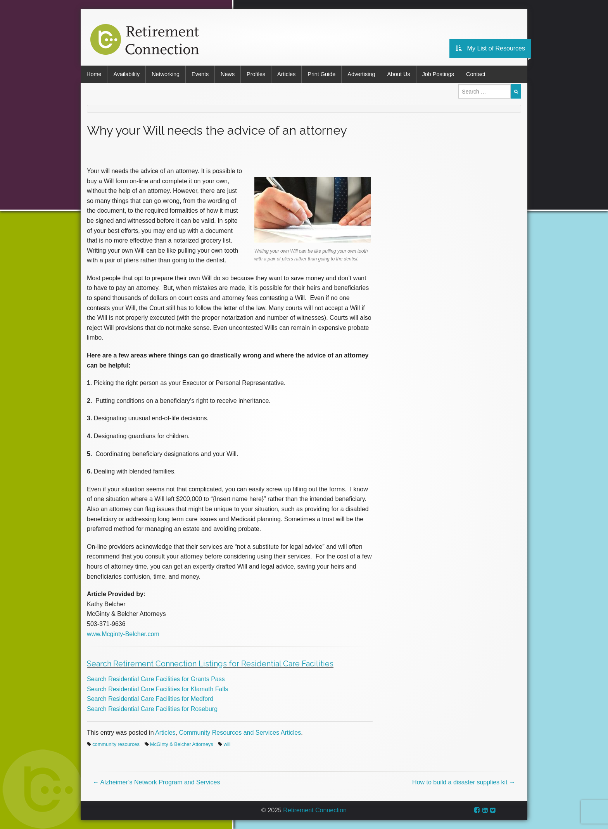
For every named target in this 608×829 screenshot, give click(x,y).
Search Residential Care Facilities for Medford (150, 698)
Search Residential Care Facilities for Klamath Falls (157, 689)
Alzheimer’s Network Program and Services (156, 782)
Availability (126, 74)
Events (200, 74)
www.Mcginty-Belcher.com (123, 634)
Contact (475, 74)
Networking (166, 74)
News (228, 74)
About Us (398, 74)
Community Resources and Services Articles (240, 732)
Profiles (256, 74)
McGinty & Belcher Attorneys (181, 744)
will (227, 744)
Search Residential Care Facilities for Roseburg (152, 709)
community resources (116, 744)
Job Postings (438, 74)
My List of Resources (490, 48)
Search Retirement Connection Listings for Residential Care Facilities (210, 663)
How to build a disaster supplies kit (463, 782)
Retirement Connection (315, 810)
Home (93, 74)
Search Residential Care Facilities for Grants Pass (156, 679)
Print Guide (321, 74)
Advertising (361, 74)
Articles (286, 74)
